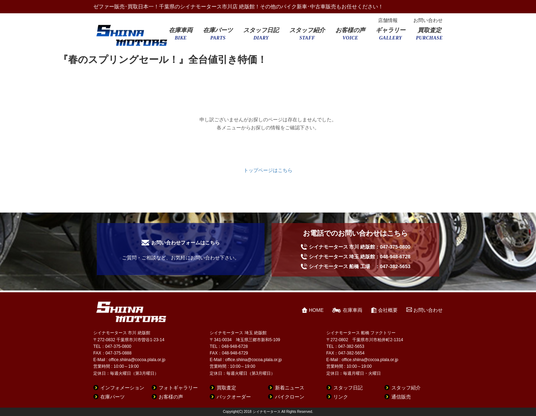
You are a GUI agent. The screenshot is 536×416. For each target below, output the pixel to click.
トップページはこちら (268, 170)
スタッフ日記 (261, 36)
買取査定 (429, 36)
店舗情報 (388, 20)
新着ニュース (289, 387)
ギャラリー (390, 36)
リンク (340, 397)
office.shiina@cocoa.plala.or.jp (137, 359)
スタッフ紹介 (307, 36)
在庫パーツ (218, 36)
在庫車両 (181, 36)
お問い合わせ (428, 20)
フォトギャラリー (178, 387)
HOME (316, 310)
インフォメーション (122, 387)
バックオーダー (234, 397)
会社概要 (388, 310)
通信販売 (401, 397)
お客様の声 (350, 36)
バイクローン (289, 397)
